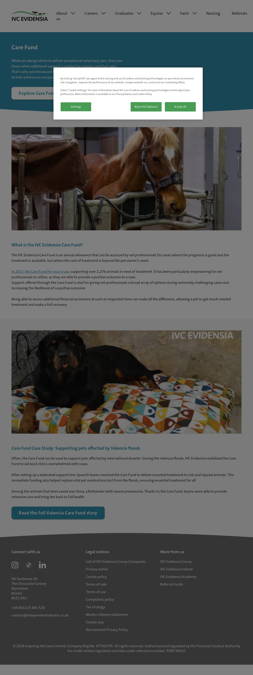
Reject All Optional (146, 107)
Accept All (180, 107)
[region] (128, 93)
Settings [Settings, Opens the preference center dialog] (76, 107)
